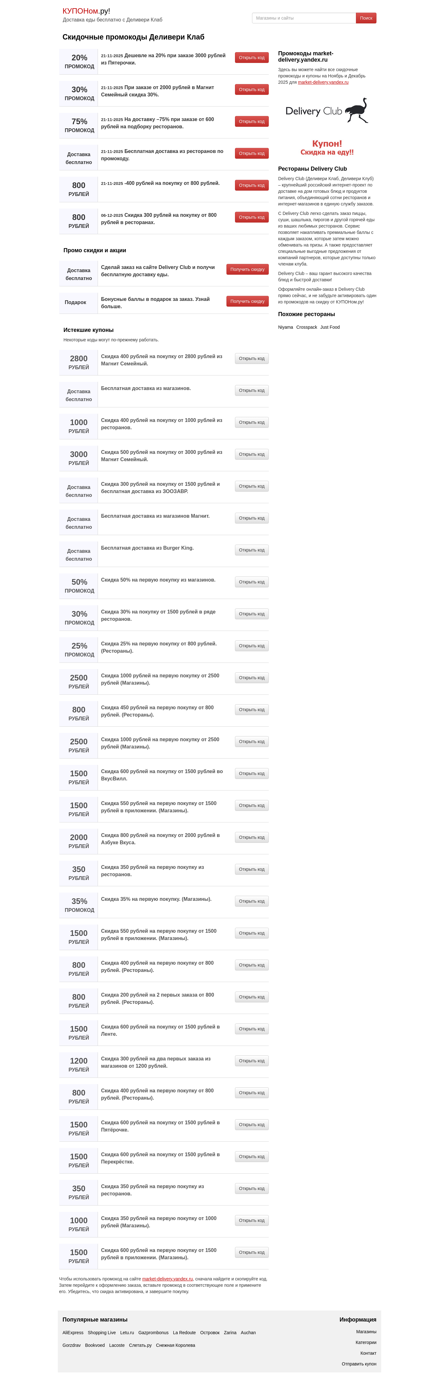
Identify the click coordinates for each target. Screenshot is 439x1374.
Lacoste (117, 1345)
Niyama (285, 327)
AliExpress (73, 1332)
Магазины (366, 1331)
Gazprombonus (153, 1332)
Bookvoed (95, 1345)
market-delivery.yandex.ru (167, 1278)
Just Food (330, 327)
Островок (210, 1332)
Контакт (368, 1353)
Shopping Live (102, 1332)
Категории (366, 1342)
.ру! (86, 11)
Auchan (248, 1332)
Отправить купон (359, 1363)
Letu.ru (127, 1332)
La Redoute (184, 1332)
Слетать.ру (140, 1345)
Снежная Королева (175, 1345)
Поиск (366, 18)
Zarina (230, 1332)
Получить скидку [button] (248, 269)
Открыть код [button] (252, 57)
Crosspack (306, 327)
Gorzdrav (72, 1345)
